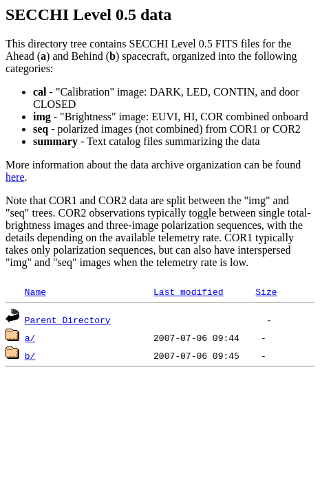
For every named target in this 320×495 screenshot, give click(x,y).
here (15, 177)
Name (35, 291)
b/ (30, 355)
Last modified (188, 291)
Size (266, 291)
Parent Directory (68, 320)
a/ (30, 337)
